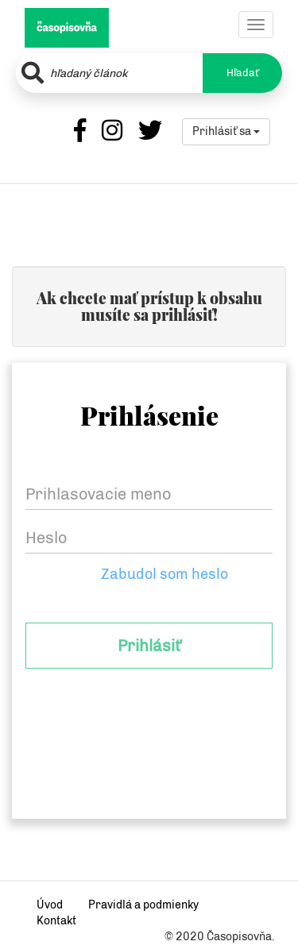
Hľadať (242, 73)
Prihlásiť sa (226, 131)
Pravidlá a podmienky (143, 905)
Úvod (50, 905)
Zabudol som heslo (164, 574)
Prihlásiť (149, 645)
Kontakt (56, 921)
